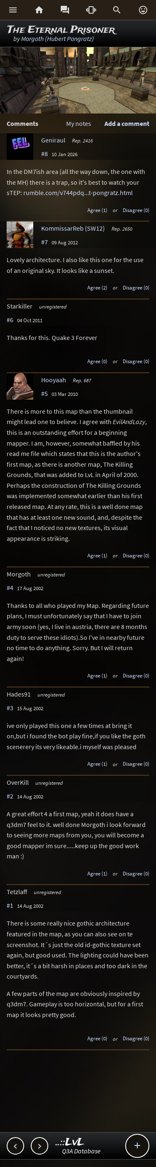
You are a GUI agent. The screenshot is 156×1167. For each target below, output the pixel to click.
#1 (10, 905)
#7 (44, 242)
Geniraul (53, 140)
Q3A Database (81, 1151)
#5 (44, 393)
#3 (10, 708)
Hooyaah (53, 380)
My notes (78, 123)
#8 (44, 153)
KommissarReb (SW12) (73, 228)
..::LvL (70, 1142)
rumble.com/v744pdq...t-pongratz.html (78, 192)
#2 (10, 796)
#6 (10, 320)
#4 (10, 588)
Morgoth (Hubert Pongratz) (57, 38)
